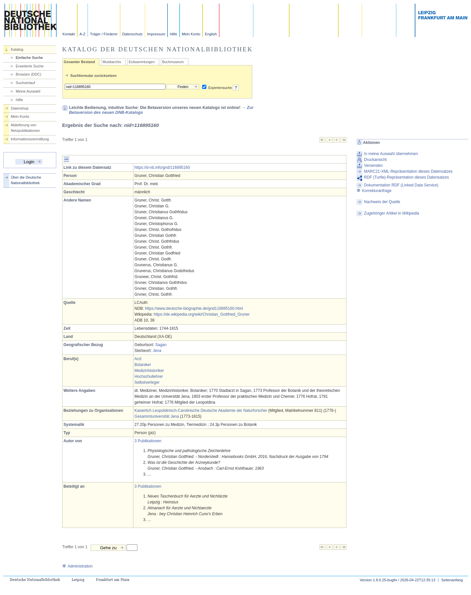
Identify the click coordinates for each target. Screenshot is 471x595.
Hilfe (173, 34)
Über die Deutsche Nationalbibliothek (26, 180)
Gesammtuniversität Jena (156, 416)
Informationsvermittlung (30, 139)
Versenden (373, 165)
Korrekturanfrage (374, 190)
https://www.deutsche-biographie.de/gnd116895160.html (194, 308)
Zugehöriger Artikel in (391, 213)
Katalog (17, 49)
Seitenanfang (452, 580)
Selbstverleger (147, 382)
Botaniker (142, 364)
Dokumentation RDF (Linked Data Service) (401, 185)
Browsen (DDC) (28, 74)
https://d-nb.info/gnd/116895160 (162, 167)
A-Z (82, 34)
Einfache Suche (29, 58)
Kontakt (68, 34)
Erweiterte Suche (30, 66)
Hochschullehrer (148, 376)
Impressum (156, 34)
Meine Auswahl (28, 91)
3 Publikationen (147, 441)
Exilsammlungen (141, 62)
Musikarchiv (111, 62)
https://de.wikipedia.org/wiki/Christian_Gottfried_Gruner (202, 314)
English (211, 34)
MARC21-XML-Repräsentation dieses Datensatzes (408, 171)
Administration (77, 566)
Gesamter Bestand (79, 62)
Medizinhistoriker (149, 370)
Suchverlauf (25, 83)
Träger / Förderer (104, 34)
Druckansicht (375, 159)
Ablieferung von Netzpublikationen (25, 127)
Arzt (137, 359)
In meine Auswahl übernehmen (391, 153)
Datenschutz (132, 34)
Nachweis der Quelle (382, 202)
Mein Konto (191, 34)
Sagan (160, 344)
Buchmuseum (173, 62)
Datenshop (19, 108)
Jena (157, 350)
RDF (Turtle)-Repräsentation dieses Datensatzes (406, 177)
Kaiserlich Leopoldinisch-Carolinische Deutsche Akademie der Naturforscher (200, 410)
